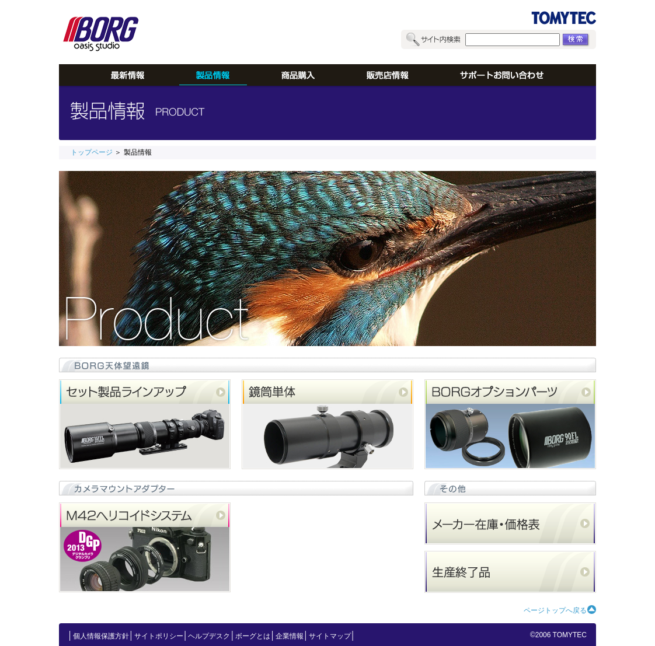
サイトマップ (330, 636)
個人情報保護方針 (101, 636)
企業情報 (290, 636)
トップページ (92, 152)
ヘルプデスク (209, 636)
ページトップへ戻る (555, 610)
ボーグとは (252, 636)
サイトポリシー (158, 636)
